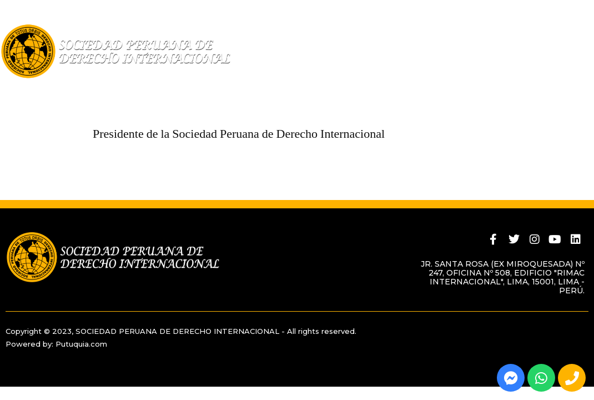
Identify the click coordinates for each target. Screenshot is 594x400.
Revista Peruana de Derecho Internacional (295, 88)
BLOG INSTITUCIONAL (534, 88)
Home (13, 88)
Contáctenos (36, 104)
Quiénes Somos (73, 88)
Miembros (149, 88)
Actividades (446, 88)
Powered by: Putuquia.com (56, 343)
